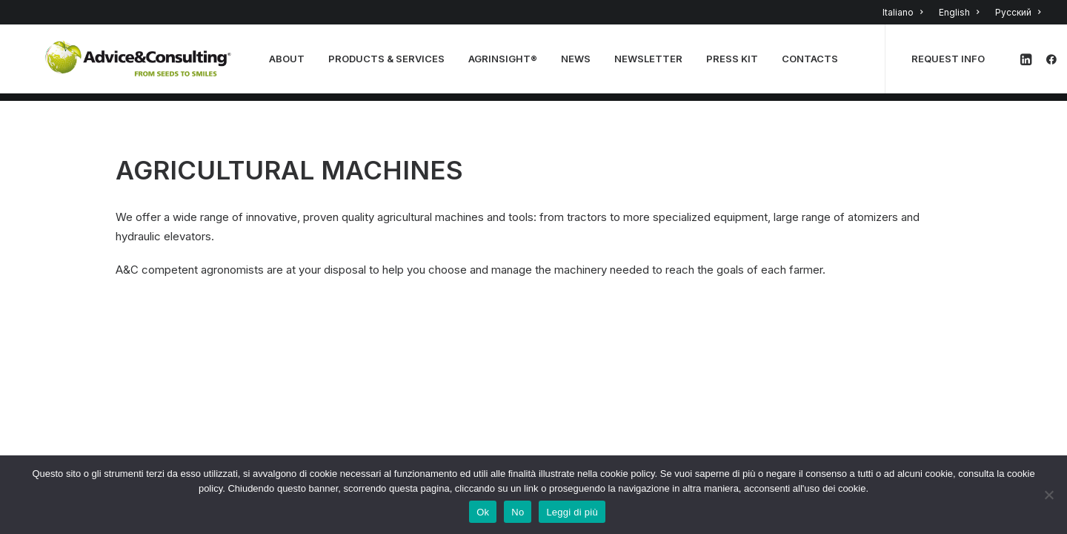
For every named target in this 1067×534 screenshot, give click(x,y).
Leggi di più (572, 512)
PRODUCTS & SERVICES (391, 63)
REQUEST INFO (952, 63)
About (291, 63)
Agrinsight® (507, 63)
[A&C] (140, 63)
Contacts (814, 63)
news (580, 63)
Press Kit (736, 63)
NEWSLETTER (653, 63)
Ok (482, 512)
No (517, 512)
